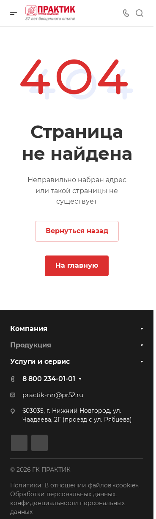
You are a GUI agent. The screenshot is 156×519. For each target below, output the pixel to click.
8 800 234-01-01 (48, 379)
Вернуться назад (77, 231)
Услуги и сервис (40, 362)
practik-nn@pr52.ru (52, 395)
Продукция (30, 345)
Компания (28, 329)
